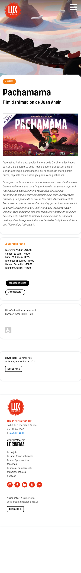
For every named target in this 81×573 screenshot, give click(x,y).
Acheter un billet (17, 283)
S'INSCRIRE (13, 369)
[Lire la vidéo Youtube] (40, 135)
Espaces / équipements (20, 468)
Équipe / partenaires (18, 460)
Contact (11, 476)
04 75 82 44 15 (16, 433)
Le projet (12, 452)
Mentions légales (16, 472)
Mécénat (12, 464)
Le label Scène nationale (20, 456)
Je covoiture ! (15, 292)
